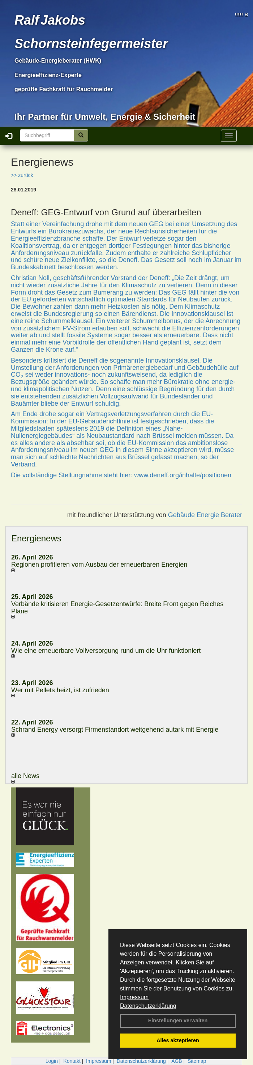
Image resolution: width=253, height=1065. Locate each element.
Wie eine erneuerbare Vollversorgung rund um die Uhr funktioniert (106, 650)
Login (52, 1061)
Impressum (134, 997)
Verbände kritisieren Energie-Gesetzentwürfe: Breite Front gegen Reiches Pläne (117, 607)
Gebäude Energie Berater (205, 515)
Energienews (36, 538)
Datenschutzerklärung (148, 1006)
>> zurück (22, 175)
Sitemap (197, 1061)
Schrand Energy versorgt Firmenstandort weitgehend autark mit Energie (114, 729)
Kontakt (71, 1061)
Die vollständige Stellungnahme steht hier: (72, 475)
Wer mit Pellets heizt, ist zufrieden (60, 690)
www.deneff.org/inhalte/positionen (182, 475)
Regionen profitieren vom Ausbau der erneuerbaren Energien (99, 564)
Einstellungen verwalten (178, 1020)
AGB (176, 1061)
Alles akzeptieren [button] (177, 1040)
